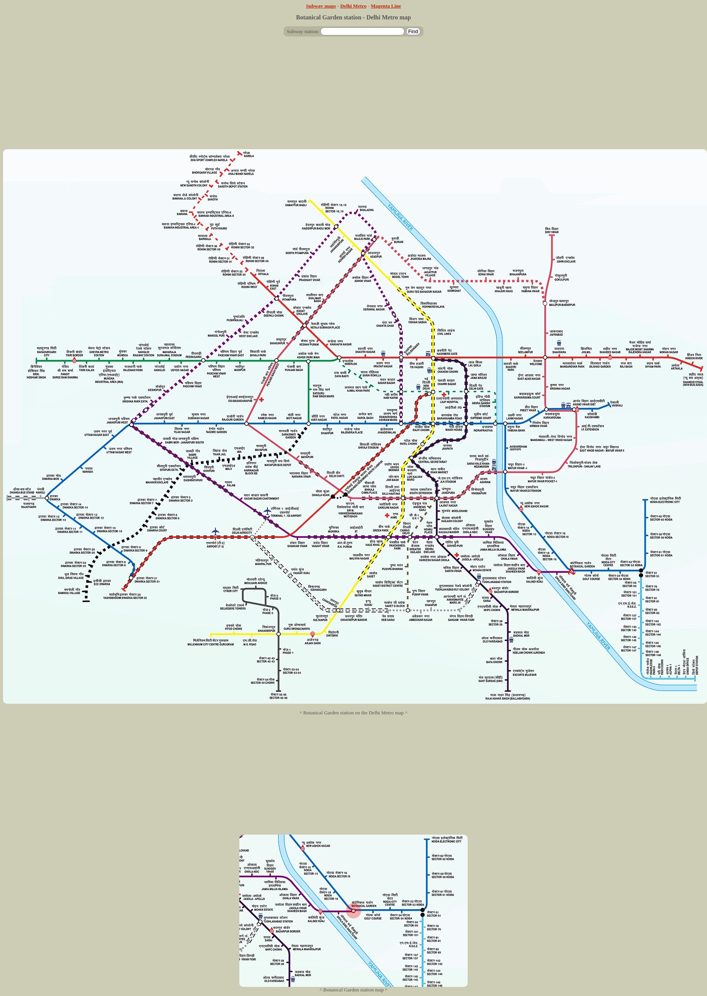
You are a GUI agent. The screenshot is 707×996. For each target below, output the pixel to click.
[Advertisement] (353, 96)
